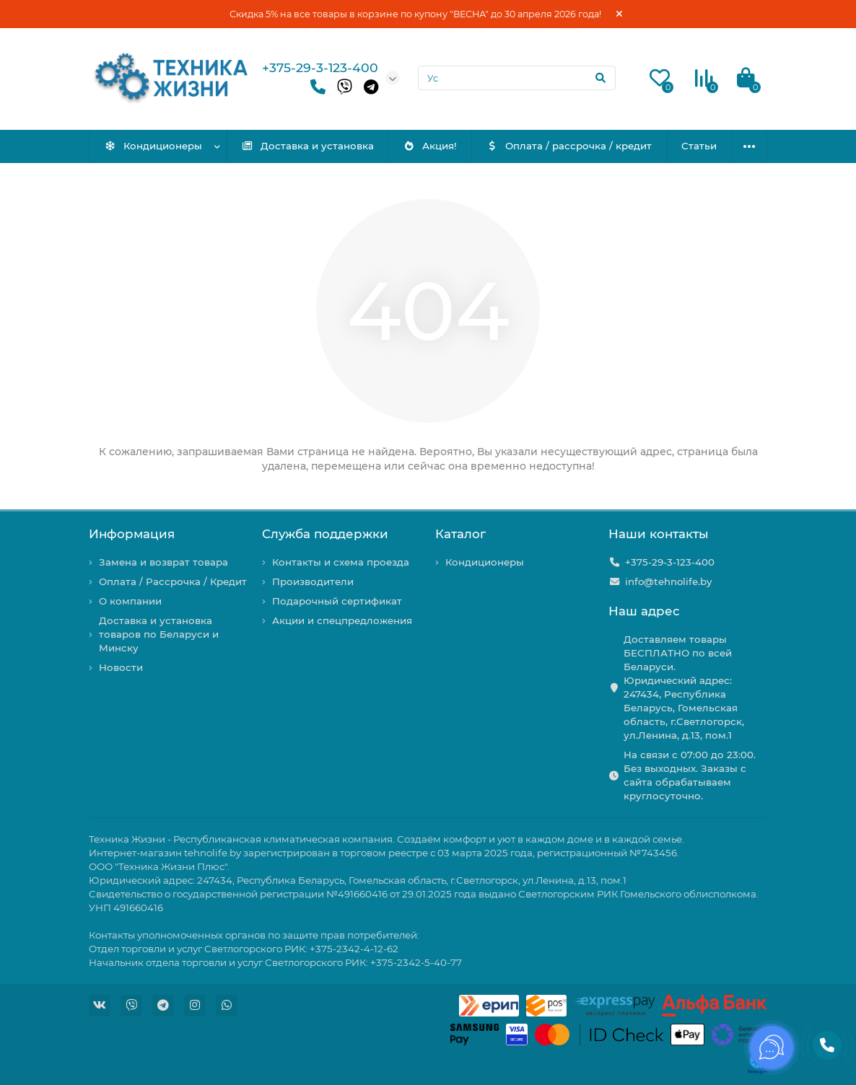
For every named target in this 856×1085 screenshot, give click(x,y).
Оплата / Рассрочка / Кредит (173, 581)
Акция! (430, 145)
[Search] (517, 78)
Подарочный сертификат (337, 601)
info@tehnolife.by (668, 581)
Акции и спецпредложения (342, 620)
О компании (130, 601)
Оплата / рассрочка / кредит (569, 145)
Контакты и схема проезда (340, 562)
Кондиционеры (153, 145)
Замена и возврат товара (163, 562)
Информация (132, 534)
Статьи (699, 145)
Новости (121, 667)
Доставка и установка (307, 145)
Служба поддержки (325, 534)
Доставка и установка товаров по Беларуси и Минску (159, 634)
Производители (313, 581)
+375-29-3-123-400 (320, 67)
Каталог (460, 534)
